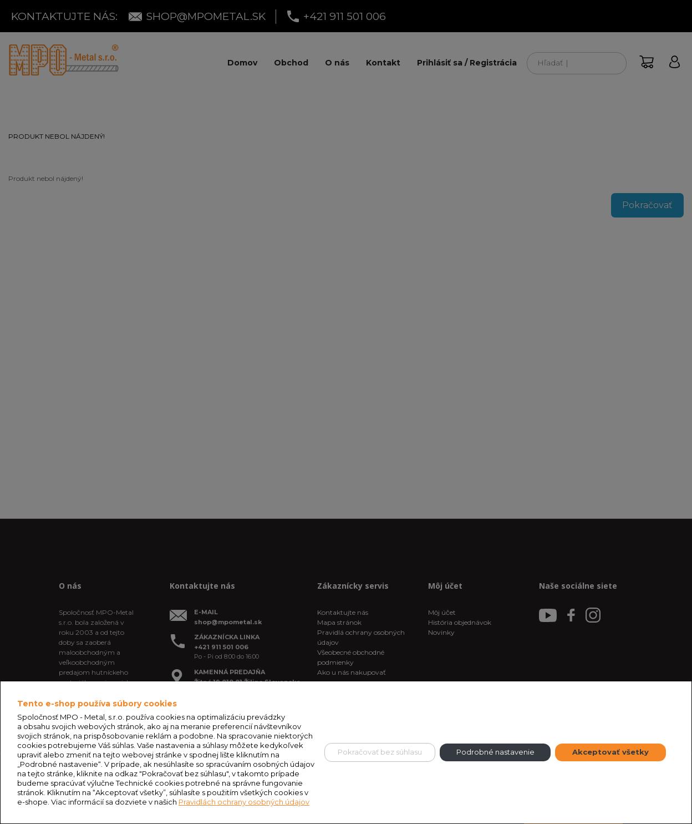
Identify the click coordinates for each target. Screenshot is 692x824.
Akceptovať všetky (610, 751)
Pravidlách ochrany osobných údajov (244, 801)
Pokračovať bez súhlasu (380, 751)
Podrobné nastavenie (495, 751)
